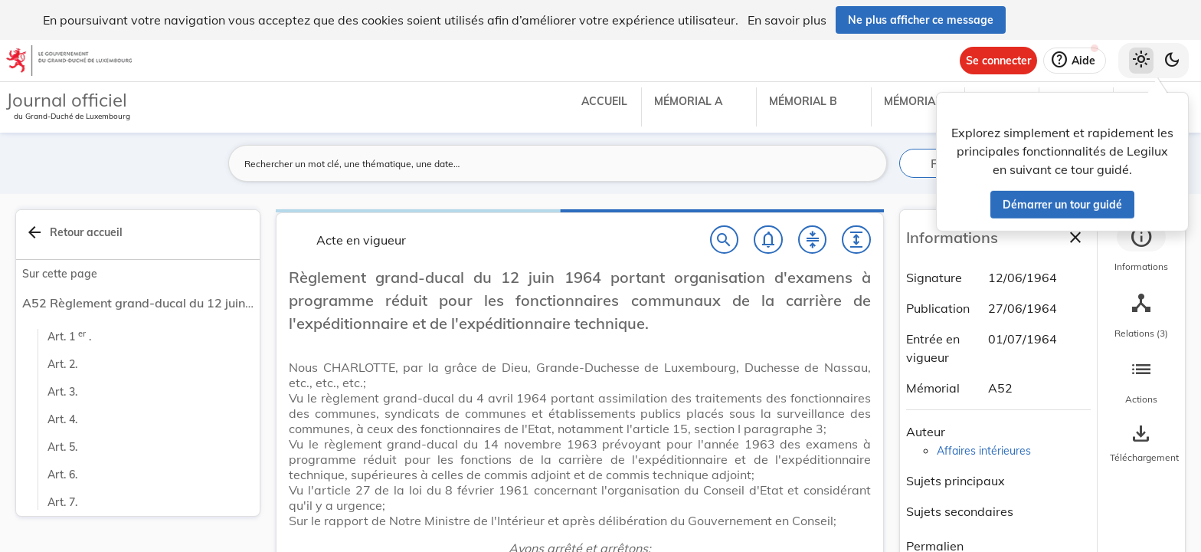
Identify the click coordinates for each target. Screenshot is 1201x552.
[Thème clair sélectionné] (1141, 61)
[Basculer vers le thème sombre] (1172, 61)
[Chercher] (724, 240)
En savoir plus (787, 20)
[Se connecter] (998, 60)
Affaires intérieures (984, 451)
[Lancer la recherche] (866, 163)
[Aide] (1074, 61)
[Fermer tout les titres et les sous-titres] (812, 240)
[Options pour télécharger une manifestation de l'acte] (1141, 444)
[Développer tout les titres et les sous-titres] (856, 240)
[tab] (1141, 249)
